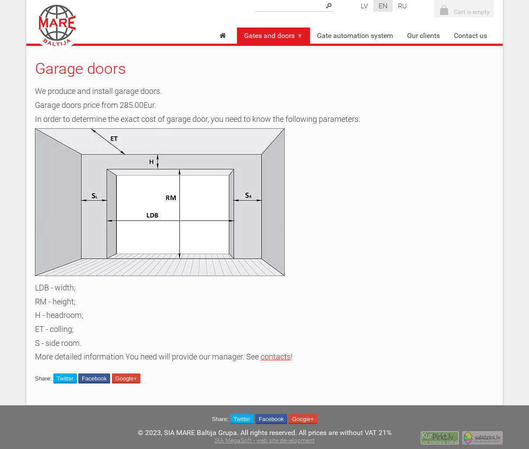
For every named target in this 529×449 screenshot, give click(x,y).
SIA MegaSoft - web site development (265, 440)
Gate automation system (355, 35)
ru (402, 6)
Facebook (94, 378)
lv (364, 6)
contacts (276, 356)
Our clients (423, 35)
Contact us (470, 35)
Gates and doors (273, 35)
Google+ (126, 378)
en (383, 6)
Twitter (65, 378)
